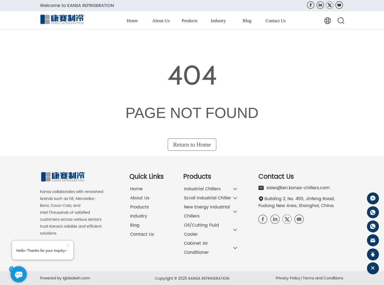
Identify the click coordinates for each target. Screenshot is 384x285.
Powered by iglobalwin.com (65, 278)
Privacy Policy (288, 278)
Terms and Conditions (323, 278)
